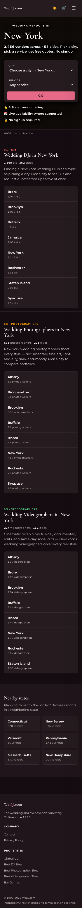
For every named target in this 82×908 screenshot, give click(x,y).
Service (14, 80)
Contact (9, 834)
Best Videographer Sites (21, 876)
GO (41, 96)
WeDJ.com (10, 133)
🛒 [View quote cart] (64, 8)
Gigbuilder (11, 858)
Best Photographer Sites (21, 870)
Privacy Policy (13, 840)
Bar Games (12, 882)
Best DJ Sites (13, 864)
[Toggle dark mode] (54, 8)
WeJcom (13, 8)
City (12, 65)
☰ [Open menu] (74, 8)
